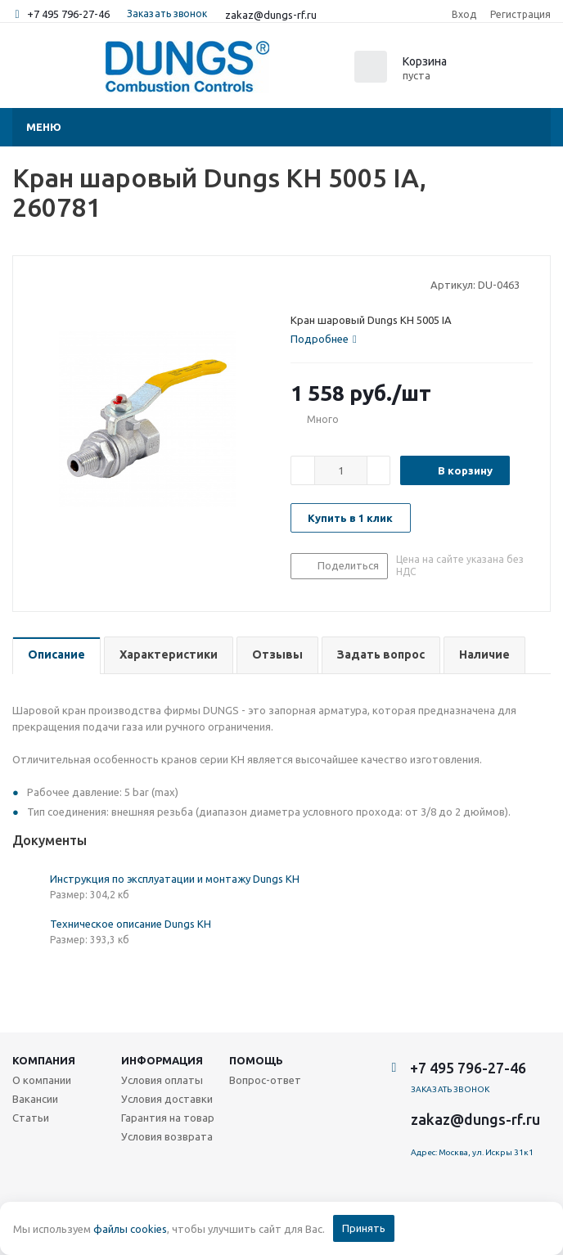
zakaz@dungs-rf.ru (271, 14)
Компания (43, 1060)
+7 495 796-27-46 (68, 14)
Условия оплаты (162, 1080)
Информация (162, 1060)
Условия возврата (167, 1136)
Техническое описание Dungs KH (130, 923)
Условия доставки (167, 1098)
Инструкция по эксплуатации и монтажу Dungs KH (175, 878)
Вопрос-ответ (265, 1080)
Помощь (256, 1060)
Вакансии (35, 1098)
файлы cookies (130, 1229)
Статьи (30, 1117)
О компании (41, 1080)
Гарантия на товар (167, 1117)
